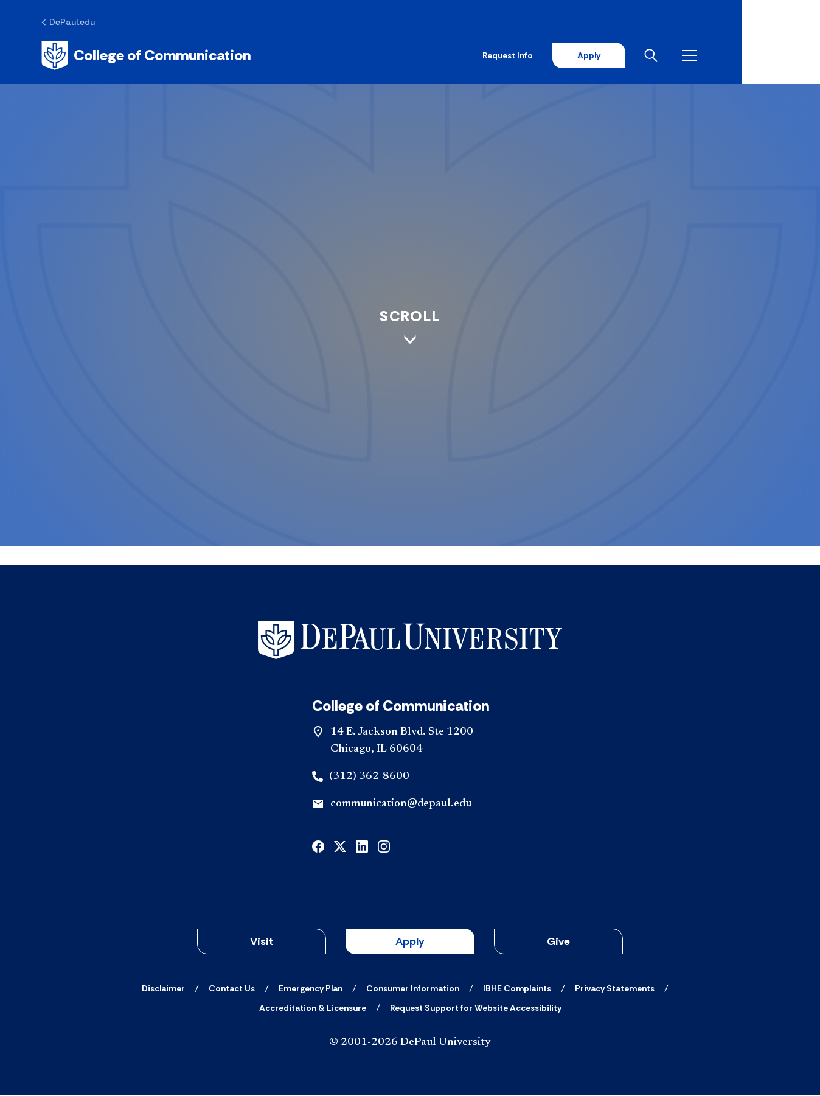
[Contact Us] (232, 989)
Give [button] (558, 942)
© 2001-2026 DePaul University (410, 1043)
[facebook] (318, 846)
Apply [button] (410, 942)
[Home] (149, 56)
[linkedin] (362, 846)
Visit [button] (262, 942)
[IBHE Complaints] (517, 989)
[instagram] (384, 846)
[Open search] (728, 56)
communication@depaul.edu (400, 805)
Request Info (582, 56)
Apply (663, 56)
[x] (340, 846)
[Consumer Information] (412, 989)
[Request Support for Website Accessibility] (475, 1008)
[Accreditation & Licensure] (312, 1008)
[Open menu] (766, 56)
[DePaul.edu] (71, 22)
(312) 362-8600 (369, 777)
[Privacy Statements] (615, 989)
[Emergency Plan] (310, 989)
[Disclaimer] (163, 989)
